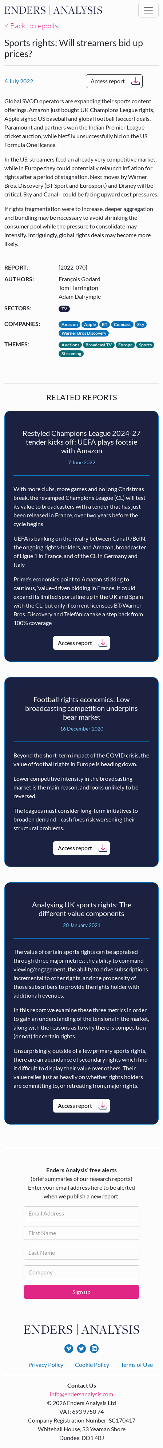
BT (104, 324)
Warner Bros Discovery (83, 333)
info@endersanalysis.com (81, 1394)
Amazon (69, 324)
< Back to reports (31, 25)
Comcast (122, 324)
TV (64, 308)
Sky (140, 324)
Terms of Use (137, 1364)
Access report (108, 80)
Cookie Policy (92, 1364)
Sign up (81, 1291)
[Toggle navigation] (148, 10)
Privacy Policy (45, 1364)
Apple (90, 324)
